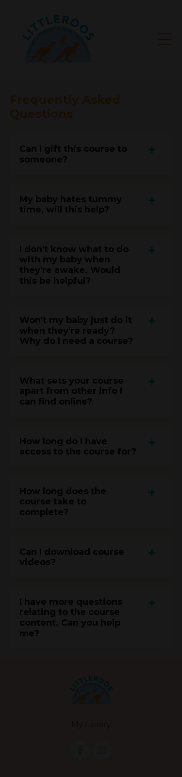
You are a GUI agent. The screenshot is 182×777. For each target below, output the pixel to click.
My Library (91, 724)
